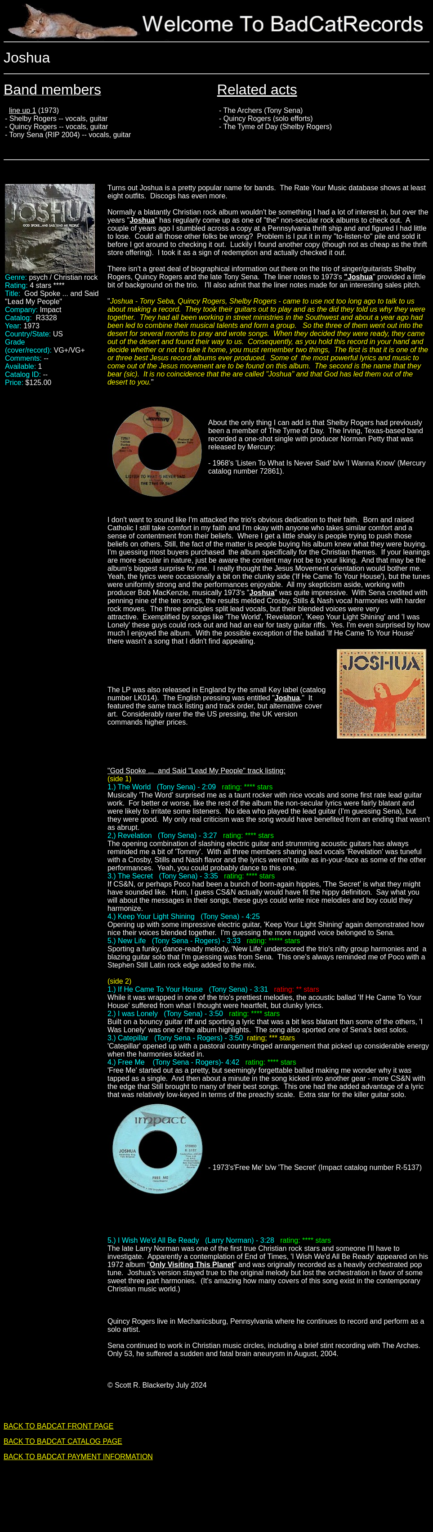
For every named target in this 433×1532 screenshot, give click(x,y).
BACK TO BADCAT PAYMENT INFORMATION (78, 1456)
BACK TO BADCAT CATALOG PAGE (63, 1441)
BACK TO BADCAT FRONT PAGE (59, 1426)
